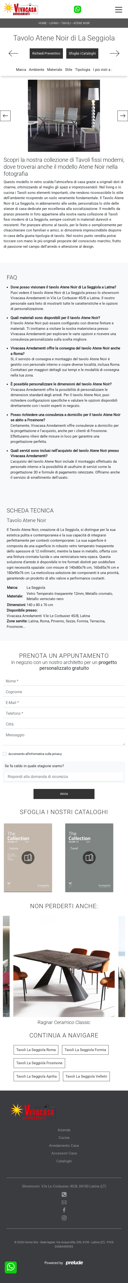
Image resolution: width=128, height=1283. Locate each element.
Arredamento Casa (64, 1145)
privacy (57, 754)
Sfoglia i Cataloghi (82, 53)
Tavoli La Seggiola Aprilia (36, 1076)
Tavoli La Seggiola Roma (36, 1050)
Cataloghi (64, 1161)
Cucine (64, 1138)
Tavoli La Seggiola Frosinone (39, 1063)
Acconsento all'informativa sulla (35, 754)
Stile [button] (68, 70)
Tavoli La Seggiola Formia (85, 1050)
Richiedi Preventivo (46, 53)
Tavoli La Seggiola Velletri (86, 1076)
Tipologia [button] (82, 70)
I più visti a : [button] (102, 70)
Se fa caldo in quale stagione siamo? (34, 766)
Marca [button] (21, 70)
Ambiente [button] (36, 70)
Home (43, 23)
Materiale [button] (54, 70)
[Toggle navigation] (118, 9)
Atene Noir (81, 23)
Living (54, 23)
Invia (64, 794)
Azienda (64, 1130)
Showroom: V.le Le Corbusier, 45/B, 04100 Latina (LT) (64, 1186)
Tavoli (66, 23)
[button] (5, 116)
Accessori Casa (64, 1153)
